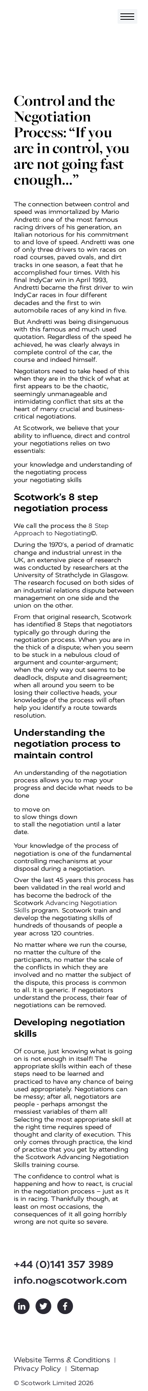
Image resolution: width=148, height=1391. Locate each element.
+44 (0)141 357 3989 (63, 1264)
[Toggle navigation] (127, 16)
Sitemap (85, 1368)
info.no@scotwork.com (70, 1280)
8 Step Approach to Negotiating (61, 529)
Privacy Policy (37, 1368)
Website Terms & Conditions (62, 1360)
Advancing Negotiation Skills (65, 906)
